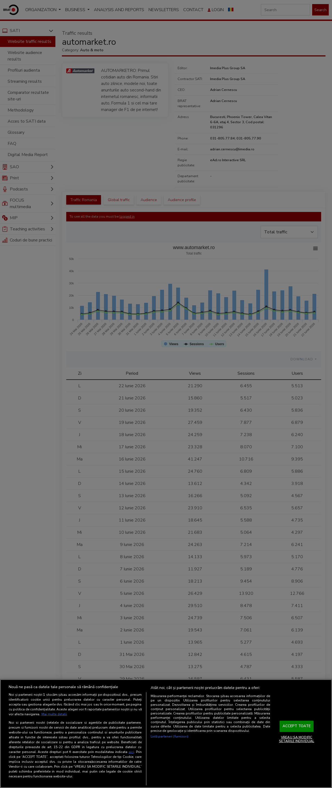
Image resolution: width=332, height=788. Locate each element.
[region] (166, 733)
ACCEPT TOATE (297, 726)
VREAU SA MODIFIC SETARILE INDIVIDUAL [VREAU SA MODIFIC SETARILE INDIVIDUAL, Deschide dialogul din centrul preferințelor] (296, 739)
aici (131, 752)
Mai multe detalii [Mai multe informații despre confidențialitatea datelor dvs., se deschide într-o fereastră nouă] (54, 714)
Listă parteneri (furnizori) (169, 737)
